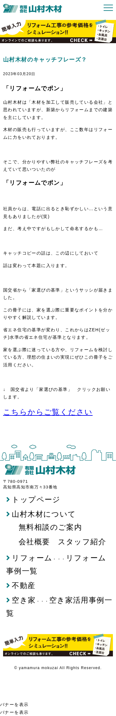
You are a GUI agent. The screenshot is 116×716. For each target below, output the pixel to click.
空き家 (21, 600)
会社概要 (34, 541)
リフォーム (29, 558)
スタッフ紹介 (82, 541)
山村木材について (41, 514)
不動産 (21, 585)
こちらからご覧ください (47, 412)
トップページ (33, 499)
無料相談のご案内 (50, 527)
